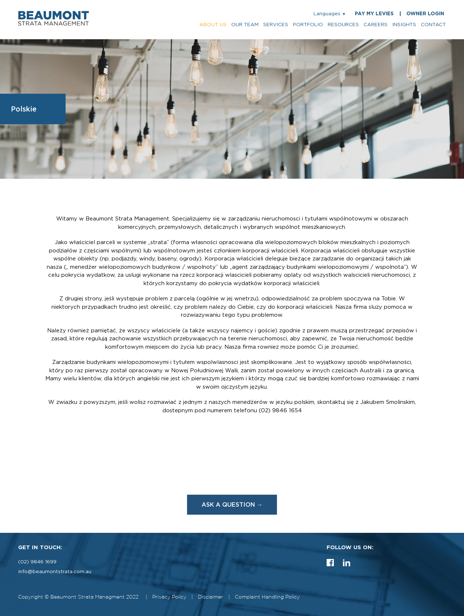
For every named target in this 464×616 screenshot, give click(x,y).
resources (343, 24)
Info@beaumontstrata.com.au (54, 571)
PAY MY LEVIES (374, 13)
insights (404, 24)
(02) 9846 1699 (37, 561)
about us (213, 24)
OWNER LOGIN (425, 13)
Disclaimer (210, 597)
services (275, 24)
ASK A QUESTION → (232, 504)
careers (376, 24)
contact (433, 24)
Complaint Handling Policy (267, 597)
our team (244, 24)
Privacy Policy (169, 597)
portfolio (308, 24)
